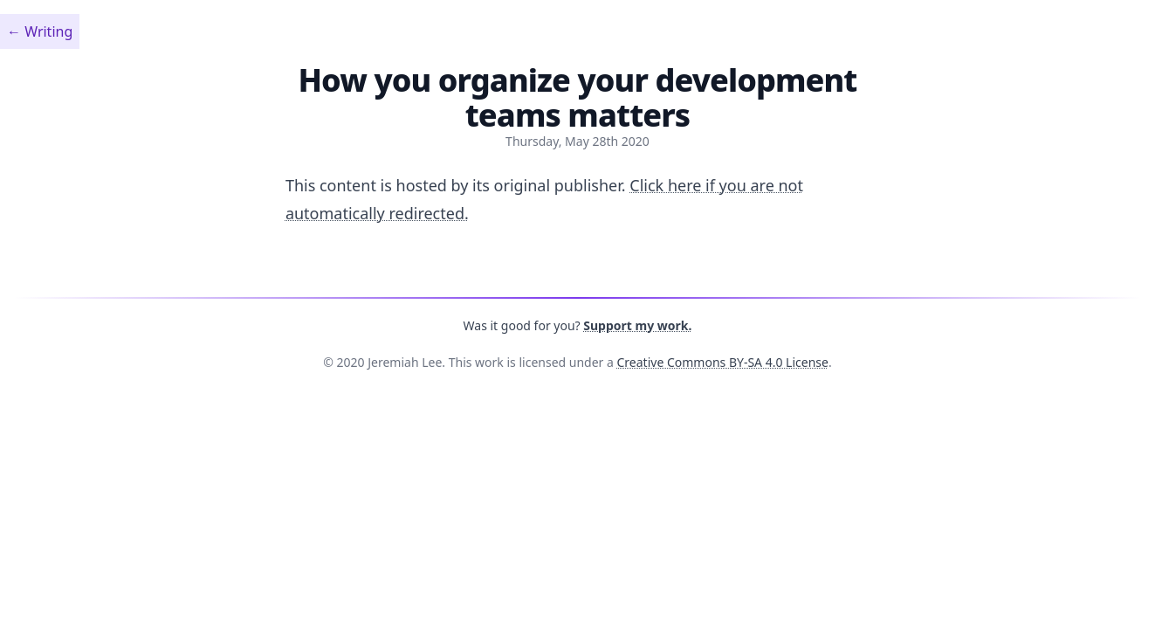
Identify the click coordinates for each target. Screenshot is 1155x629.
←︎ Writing (39, 31)
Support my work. (637, 325)
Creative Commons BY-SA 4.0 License (722, 362)
